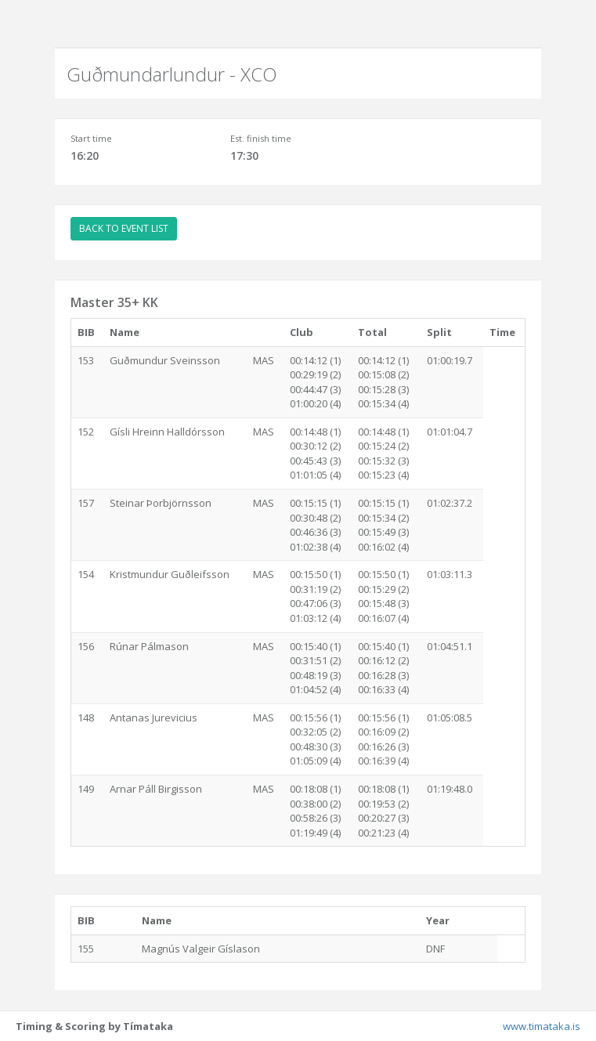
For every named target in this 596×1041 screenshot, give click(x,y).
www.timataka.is (541, 1026)
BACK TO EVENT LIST (123, 228)
